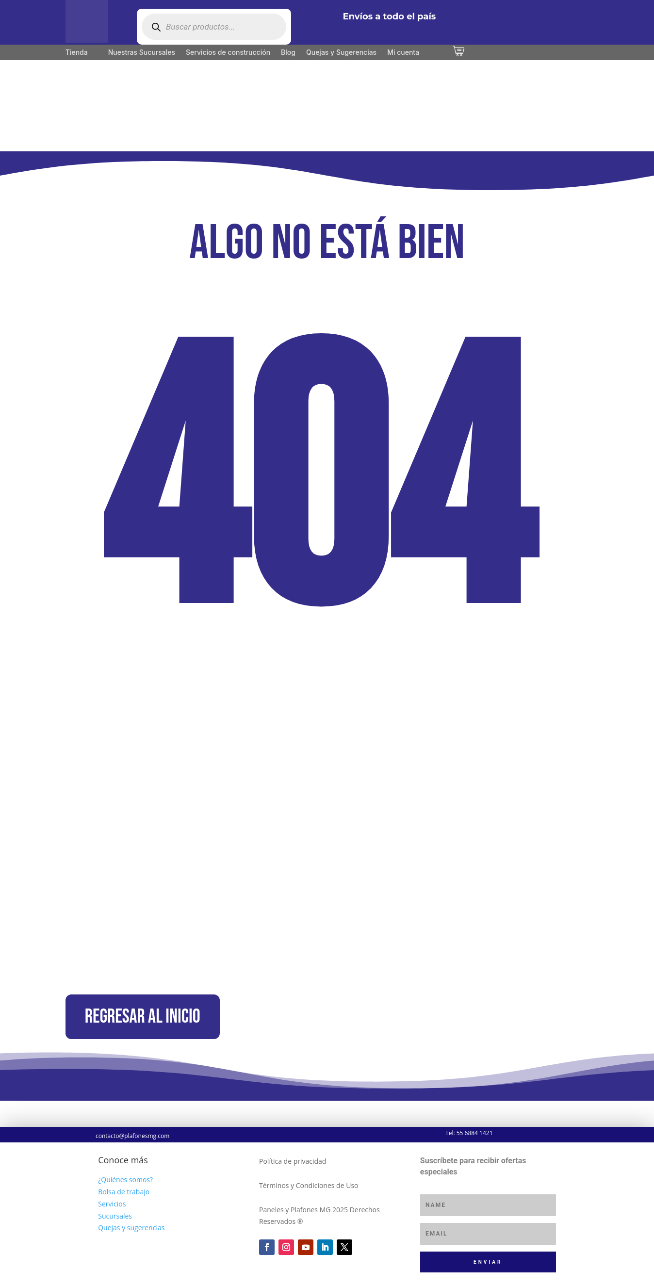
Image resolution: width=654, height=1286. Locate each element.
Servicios (112, 1203)
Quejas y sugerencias (131, 1227)
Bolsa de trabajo (123, 1191)
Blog (288, 52)
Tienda (76, 52)
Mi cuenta (403, 52)
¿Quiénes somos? (125, 1179)
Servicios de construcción (228, 52)
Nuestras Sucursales (141, 52)
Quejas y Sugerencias (341, 52)
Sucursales (115, 1216)
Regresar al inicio (142, 1016)
